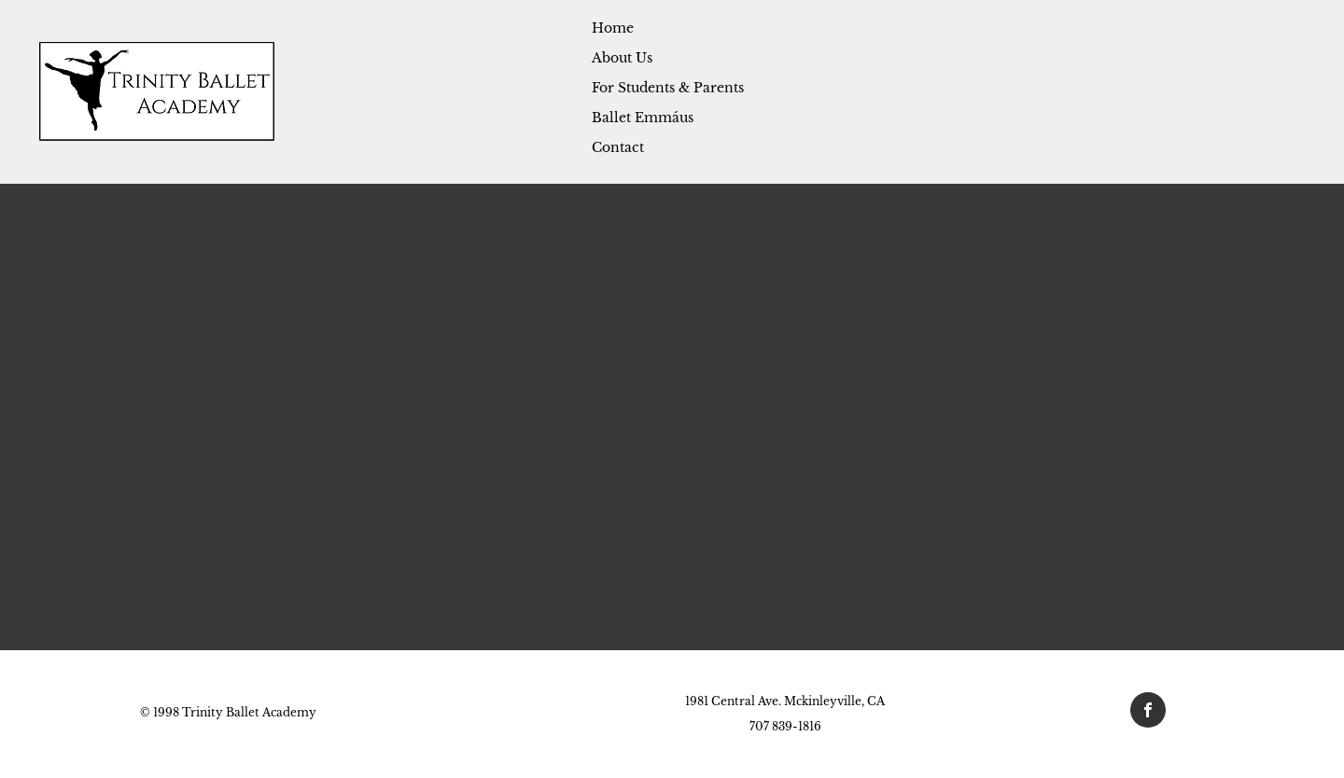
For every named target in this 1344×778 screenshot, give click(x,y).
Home (613, 28)
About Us (622, 57)
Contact (618, 147)
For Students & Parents (668, 87)
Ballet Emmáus (642, 117)
